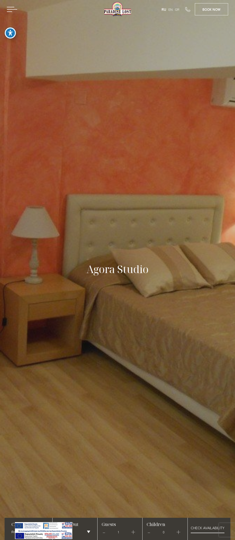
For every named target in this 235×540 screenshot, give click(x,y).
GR (177, 9)
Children (156, 524)
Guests (109, 524)
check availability (207, 527)
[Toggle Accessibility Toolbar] (10, 29)
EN (170, 9)
